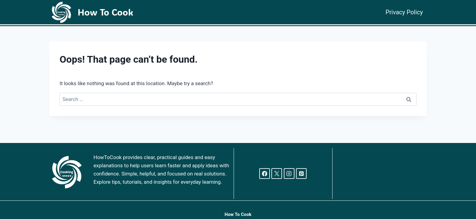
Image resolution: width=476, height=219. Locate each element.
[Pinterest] (301, 173)
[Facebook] (264, 173)
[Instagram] (289, 173)
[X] (276, 173)
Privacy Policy (404, 12)
